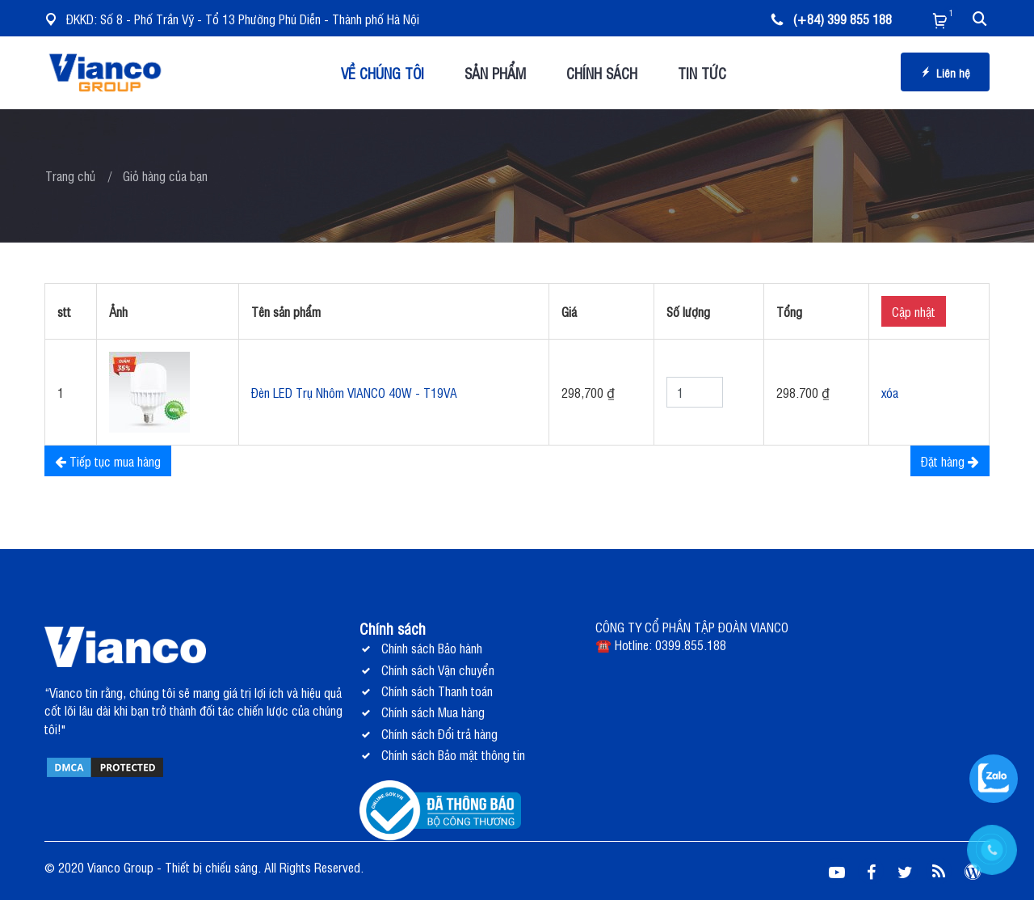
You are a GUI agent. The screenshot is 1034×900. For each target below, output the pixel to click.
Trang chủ (70, 175)
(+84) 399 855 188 (831, 18)
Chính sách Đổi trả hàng (439, 733)
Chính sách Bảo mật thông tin (453, 754)
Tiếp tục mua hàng (108, 461)
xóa (889, 392)
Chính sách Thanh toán (437, 690)
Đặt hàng (950, 461)
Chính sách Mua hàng (433, 711)
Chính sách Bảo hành (431, 648)
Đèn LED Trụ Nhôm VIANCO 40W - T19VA (354, 392)
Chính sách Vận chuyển (437, 669)
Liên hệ (945, 72)
